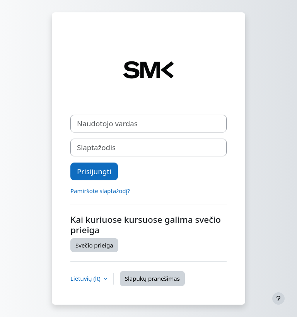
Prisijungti (94, 171)
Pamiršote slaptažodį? (100, 191)
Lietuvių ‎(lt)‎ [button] (86, 278)
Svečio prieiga (94, 245)
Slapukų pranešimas (152, 278)
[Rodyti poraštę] (278, 298)
